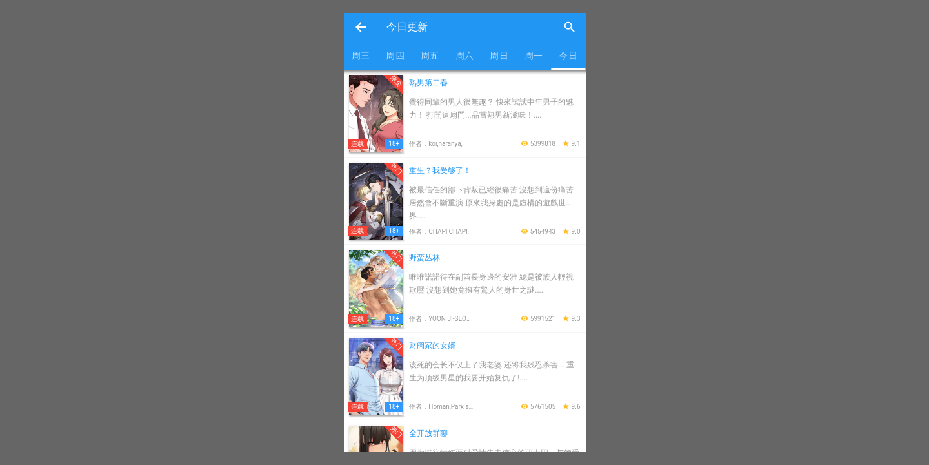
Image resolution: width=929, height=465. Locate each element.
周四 (395, 55)
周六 (464, 55)
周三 (361, 55)
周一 (533, 55)
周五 (430, 55)
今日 (568, 55)
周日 (499, 55)
